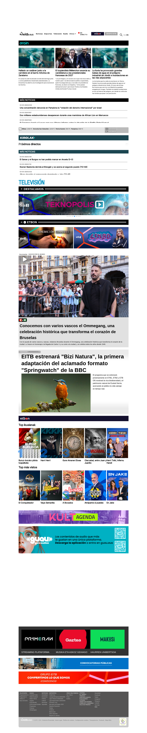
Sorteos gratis (85, 697)
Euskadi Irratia (34, 695)
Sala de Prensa (85, 704)
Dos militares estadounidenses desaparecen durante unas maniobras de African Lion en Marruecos (64, 115)
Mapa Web (108, 720)
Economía (44, 697)
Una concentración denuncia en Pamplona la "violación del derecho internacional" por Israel (61, 108)
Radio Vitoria (33, 698)
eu (125, 35)
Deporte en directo (54, 715)
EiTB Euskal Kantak (35, 704)
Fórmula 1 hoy (53, 702)
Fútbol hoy (52, 695)
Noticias (39, 34)
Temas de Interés (86, 701)
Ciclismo (51, 710)
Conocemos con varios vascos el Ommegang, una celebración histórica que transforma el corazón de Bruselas (68, 332)
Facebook (97, 695)
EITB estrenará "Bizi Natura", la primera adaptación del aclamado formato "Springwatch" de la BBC (72, 363)
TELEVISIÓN (31, 182)
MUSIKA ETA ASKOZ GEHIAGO (71, 652)
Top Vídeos (69, 695)
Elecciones (84, 698)
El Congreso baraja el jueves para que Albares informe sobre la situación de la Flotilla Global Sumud (64, 123)
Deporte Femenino (54, 706)
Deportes (48, 34)
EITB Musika (33, 702)
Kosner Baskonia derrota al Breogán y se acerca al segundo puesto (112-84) (53, 167)
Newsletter (98, 693)
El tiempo (83, 694)
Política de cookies (68, 720)
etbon (32, 222)
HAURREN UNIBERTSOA (103, 652)
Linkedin (97, 703)
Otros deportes (53, 713)
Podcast (32, 708)
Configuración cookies (81, 720)
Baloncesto (52, 711)
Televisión (57, 34)
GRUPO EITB (111, 34)
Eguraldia (44, 704)
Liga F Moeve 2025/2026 (56, 698)
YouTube (97, 705)
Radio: (32, 693)
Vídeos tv (22, 698)
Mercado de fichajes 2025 (56, 704)
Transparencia (94, 720)
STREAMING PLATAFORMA (35, 652)
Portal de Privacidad (48, 720)
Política (44, 698)
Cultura (44, 700)
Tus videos (110, 131)
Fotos (68, 697)
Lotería (82, 700)
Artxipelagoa (33, 710)
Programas (33, 706)
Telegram (97, 701)
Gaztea (32, 700)
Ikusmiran (44, 702)
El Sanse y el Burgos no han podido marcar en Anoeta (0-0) (46, 159)
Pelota (51, 708)
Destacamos (34, 189)
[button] (67, 216)
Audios (68, 698)
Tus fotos (111, 129)
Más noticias (27, 100)
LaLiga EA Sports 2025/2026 (57, 697)
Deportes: (53, 693)
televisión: (23, 693)
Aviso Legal (58, 720)
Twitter (96, 697)
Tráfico (82, 696)
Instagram (97, 699)
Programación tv (24, 695)
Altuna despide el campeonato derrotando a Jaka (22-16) (45, 174)
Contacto (101, 720)
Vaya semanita (23, 700)
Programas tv (23, 697)
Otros (71, 34)
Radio (65, 34)
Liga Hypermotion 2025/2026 (57, 700)
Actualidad (45, 695)
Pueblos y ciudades (87, 703)
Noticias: (45, 693)
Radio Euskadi (34, 697)
